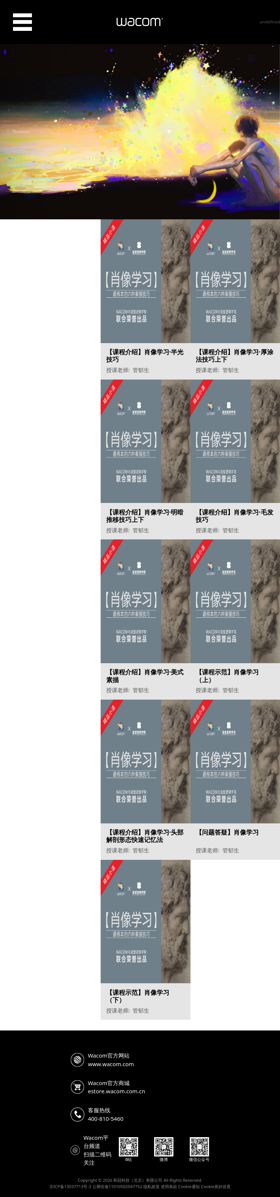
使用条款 (169, 1186)
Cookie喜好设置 (216, 1186)
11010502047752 (125, 1186)
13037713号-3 (77, 1186)
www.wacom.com (111, 1064)
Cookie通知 (189, 1186)
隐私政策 (151, 1186)
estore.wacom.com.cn (116, 1091)
